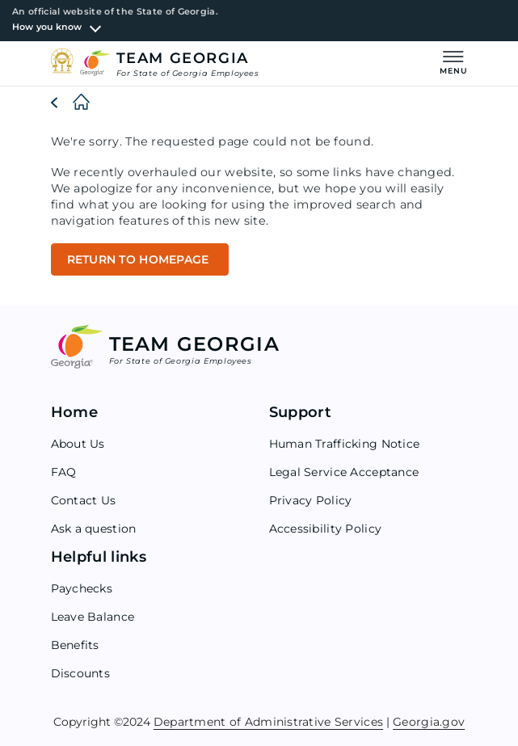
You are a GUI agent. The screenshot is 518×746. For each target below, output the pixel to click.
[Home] (68, 103)
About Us (78, 443)
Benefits (75, 645)
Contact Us (83, 500)
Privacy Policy (310, 500)
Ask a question (94, 528)
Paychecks (82, 588)
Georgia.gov (429, 721)
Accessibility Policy (325, 528)
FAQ (64, 472)
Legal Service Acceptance (344, 472)
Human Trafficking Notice (344, 443)
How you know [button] (47, 26)
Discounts (81, 673)
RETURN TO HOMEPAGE (140, 259)
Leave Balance (93, 616)
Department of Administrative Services (268, 721)
